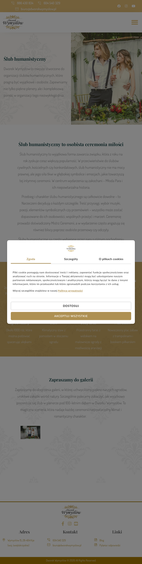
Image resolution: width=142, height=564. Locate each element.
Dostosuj (71, 305)
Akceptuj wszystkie (71, 316)
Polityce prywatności (70, 290)
